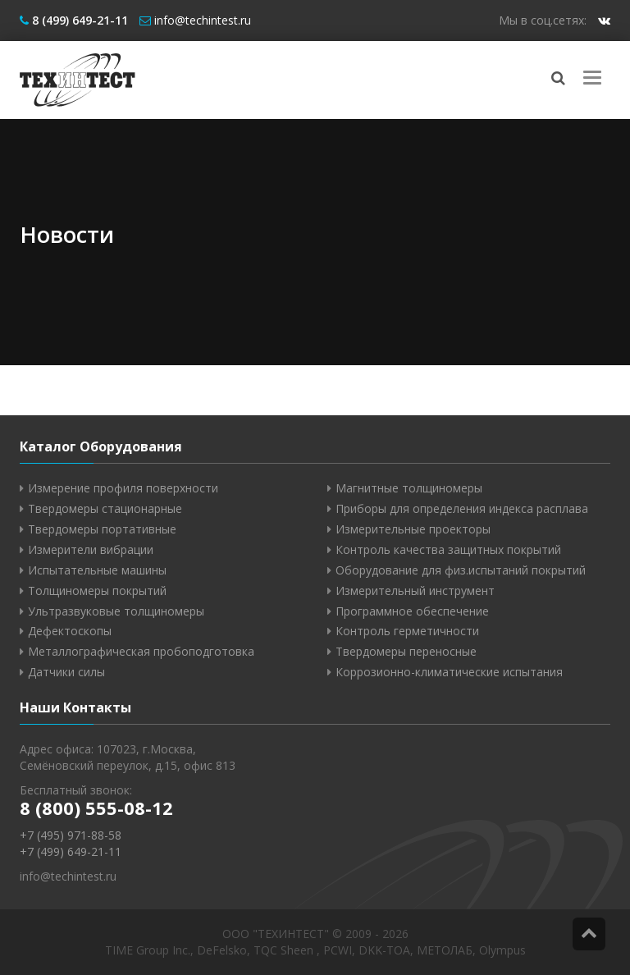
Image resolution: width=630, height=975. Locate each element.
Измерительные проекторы (413, 529)
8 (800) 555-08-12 (96, 807)
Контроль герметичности (407, 631)
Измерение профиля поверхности (123, 488)
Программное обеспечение (412, 611)
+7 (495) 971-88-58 (70, 835)
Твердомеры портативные (102, 529)
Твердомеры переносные (406, 651)
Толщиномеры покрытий (97, 590)
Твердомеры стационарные (105, 508)
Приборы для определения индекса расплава (462, 508)
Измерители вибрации (90, 549)
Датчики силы (66, 672)
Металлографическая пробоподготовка (141, 651)
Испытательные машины (97, 570)
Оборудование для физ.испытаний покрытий (461, 570)
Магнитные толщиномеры (409, 488)
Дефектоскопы (70, 631)
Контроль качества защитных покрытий (448, 549)
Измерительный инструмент (415, 590)
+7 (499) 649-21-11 (70, 851)
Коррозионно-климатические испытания (449, 672)
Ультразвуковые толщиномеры (116, 611)
